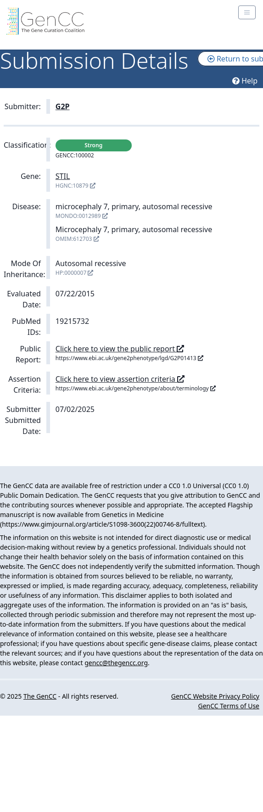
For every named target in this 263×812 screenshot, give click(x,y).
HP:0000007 (75, 273)
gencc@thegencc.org (116, 662)
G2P (63, 106)
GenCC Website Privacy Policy (215, 696)
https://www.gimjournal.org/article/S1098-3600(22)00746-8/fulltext (102, 524)
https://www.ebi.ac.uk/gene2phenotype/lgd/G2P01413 (129, 358)
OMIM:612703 (77, 239)
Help (244, 81)
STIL (63, 176)
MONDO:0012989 (82, 216)
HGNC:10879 (75, 185)
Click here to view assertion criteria (120, 379)
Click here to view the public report (120, 349)
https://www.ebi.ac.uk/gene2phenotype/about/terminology (136, 388)
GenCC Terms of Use (228, 705)
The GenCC (39, 696)
